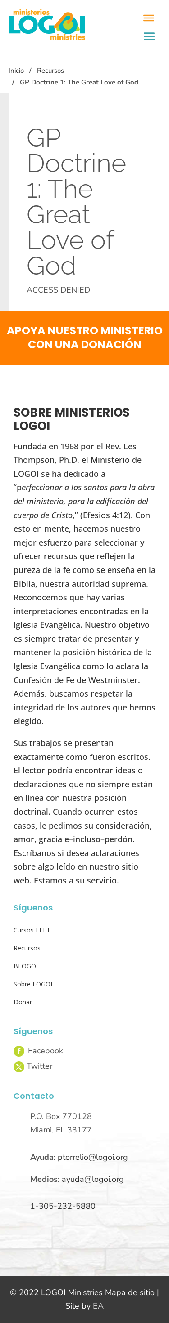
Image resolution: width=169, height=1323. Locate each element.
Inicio (16, 70)
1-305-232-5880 (63, 1206)
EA (98, 1306)
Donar (23, 1002)
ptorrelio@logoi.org (93, 1157)
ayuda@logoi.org (93, 1179)
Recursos (50, 70)
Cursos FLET (32, 930)
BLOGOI (26, 966)
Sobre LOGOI (33, 984)
